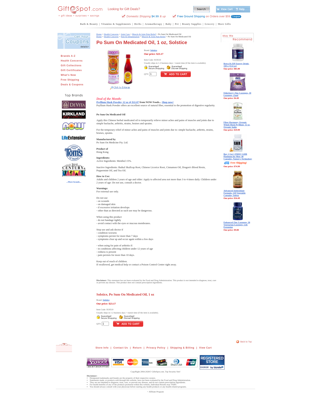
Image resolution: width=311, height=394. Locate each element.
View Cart (205, 347)
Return (137, 347)
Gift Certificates (71, 70)
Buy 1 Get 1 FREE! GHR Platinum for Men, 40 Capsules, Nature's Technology (238, 156)
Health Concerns (72, 60)
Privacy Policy (156, 347)
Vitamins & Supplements (116, 24)
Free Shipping (70, 79)
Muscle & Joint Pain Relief (144, 34)
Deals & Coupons (72, 84)
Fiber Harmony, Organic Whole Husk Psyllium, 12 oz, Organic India (237, 124)
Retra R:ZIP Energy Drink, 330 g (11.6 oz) (236, 64)
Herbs (137, 24)
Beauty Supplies (191, 24)
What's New (68, 75)
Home (99, 34)
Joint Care (125, 34)
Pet (177, 24)
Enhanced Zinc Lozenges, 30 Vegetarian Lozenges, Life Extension (237, 224)
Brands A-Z (68, 56)
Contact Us (120, 347)
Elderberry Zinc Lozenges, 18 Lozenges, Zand (237, 94)
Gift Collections (71, 65)
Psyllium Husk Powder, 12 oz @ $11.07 (117, 102)
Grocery (209, 24)
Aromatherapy (153, 24)
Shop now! (168, 102)
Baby (168, 24)
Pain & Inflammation (130, 36)
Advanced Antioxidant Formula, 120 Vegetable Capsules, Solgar (235, 193)
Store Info (102, 347)
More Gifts (224, 24)
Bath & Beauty (89, 24)
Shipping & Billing (182, 347)
